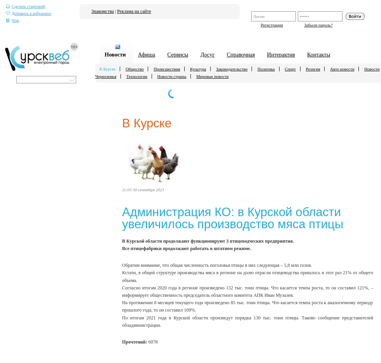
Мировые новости (212, 76)
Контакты (318, 54)
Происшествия (167, 69)
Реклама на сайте (134, 11)
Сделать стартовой (25, 6)
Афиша (146, 54)
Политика (266, 69)
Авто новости (342, 69)
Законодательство (232, 69)
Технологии (136, 76)
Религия (313, 69)
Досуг (207, 54)
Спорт (290, 69)
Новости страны (171, 76)
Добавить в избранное (28, 13)
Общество (135, 69)
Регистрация (271, 25)
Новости (115, 54)
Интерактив (281, 54)
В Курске (108, 69)
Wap (12, 20)
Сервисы (177, 54)
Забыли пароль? (318, 25)
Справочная (241, 54)
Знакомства (102, 11)
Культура (198, 69)
